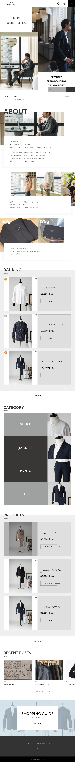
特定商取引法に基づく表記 (43, 743)
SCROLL (5, 84)
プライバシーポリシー (30, 743)
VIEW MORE (49, 301)
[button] (50, 89)
